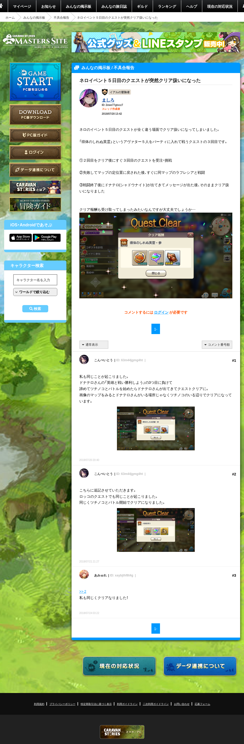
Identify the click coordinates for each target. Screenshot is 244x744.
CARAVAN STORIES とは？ (35, 187)
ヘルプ (191, 6)
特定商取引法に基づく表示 (96, 704)
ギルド (142, 6)
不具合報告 (61, 17)
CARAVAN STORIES (122, 732)
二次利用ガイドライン (156, 704)
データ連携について (35, 170)
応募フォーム (202, 704)
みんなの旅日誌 (114, 6)
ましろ (108, 100)
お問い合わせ (182, 704)
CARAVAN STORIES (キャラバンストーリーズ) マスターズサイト (35, 41)
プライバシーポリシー (62, 704)
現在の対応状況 (220, 6)
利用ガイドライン (127, 704)
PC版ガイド (35, 135)
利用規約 (39, 704)
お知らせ (48, 6)
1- (155, 328)
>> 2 (82, 591)
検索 (37, 308)
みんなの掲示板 (78, 6)
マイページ (22, 6)
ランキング (167, 6)
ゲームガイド (35, 204)
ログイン (35, 152)
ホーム (10, 17)
